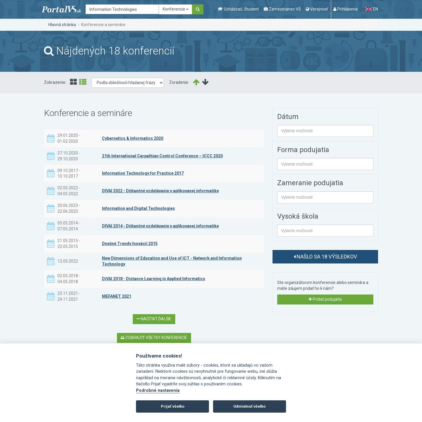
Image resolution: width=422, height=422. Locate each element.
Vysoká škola (297, 216)
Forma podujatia (303, 150)
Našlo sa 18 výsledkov (325, 256)
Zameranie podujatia (310, 183)
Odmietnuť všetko (249, 406)
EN (371, 9)
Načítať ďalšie (154, 318)
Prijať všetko (172, 406)
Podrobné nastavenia (158, 390)
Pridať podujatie (325, 299)
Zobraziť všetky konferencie (154, 337)
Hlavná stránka (62, 24)
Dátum (288, 116)
